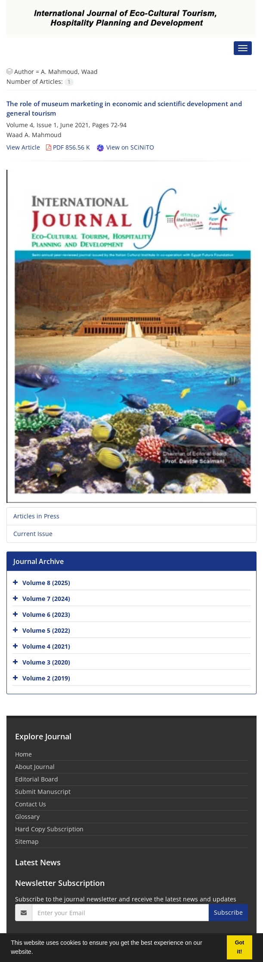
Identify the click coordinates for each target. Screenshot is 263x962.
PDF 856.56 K (68, 147)
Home (23, 754)
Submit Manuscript (43, 791)
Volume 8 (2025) (46, 583)
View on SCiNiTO (125, 147)
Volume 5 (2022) (46, 630)
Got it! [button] (239, 947)
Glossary (27, 816)
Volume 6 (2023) (46, 614)
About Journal (35, 767)
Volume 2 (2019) (46, 678)
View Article (23, 147)
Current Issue (33, 534)
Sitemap (27, 841)
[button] (35, 953)
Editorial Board (36, 779)
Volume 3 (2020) (46, 662)
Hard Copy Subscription (49, 829)
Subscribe (228, 912)
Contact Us (30, 804)
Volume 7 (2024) (46, 598)
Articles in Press (36, 516)
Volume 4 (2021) (46, 646)
